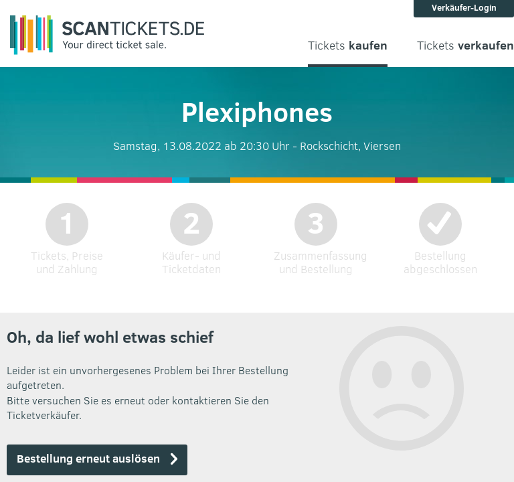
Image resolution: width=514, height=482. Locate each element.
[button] (97, 460)
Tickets (348, 45)
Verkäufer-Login (464, 7)
